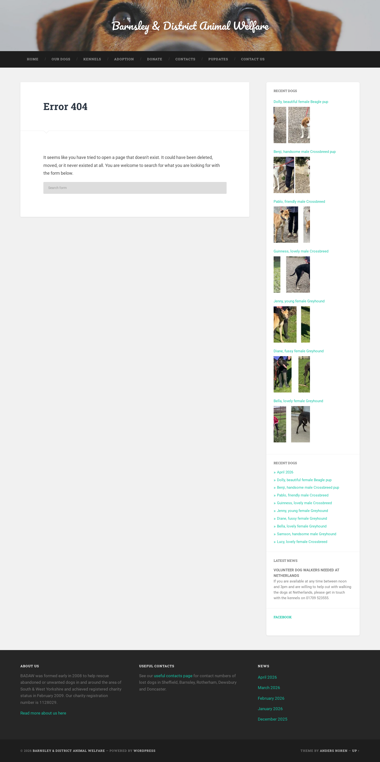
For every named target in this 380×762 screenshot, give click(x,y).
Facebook (283, 617)
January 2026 (270, 708)
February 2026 (271, 698)
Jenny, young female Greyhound (299, 301)
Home (33, 59)
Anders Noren (334, 751)
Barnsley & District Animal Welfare (190, 25)
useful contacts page (173, 675)
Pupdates (218, 59)
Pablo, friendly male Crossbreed (299, 201)
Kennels (92, 59)
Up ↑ (356, 751)
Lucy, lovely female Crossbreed (302, 542)
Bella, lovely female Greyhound (298, 401)
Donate (154, 59)
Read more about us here (43, 713)
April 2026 (285, 472)
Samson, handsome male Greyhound (306, 534)
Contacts (185, 59)
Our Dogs (61, 59)
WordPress (145, 751)
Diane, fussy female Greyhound (299, 351)
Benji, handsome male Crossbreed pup (305, 151)
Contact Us (253, 59)
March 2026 (269, 687)
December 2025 (272, 719)
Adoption (124, 59)
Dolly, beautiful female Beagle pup (301, 102)
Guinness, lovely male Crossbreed (301, 251)
